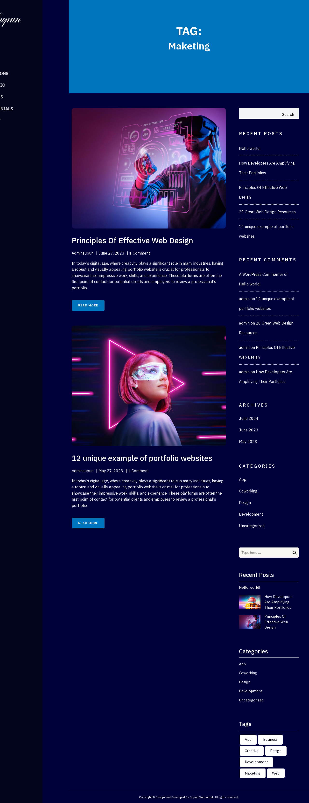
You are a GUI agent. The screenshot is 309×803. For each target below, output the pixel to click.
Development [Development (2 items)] (256, 762)
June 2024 (248, 418)
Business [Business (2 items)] (270, 739)
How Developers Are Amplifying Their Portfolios (278, 602)
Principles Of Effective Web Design (276, 622)
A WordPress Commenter (261, 274)
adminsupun (82, 253)
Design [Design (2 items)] (275, 750)
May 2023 (248, 441)
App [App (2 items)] (248, 739)
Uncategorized (252, 525)
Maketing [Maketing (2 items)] (252, 773)
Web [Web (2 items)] (276, 773)
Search (288, 114)
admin (244, 298)
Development (251, 514)
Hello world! (249, 148)
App (242, 479)
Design (245, 502)
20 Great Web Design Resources (267, 211)
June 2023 (248, 430)
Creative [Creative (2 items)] (252, 750)
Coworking (248, 491)
